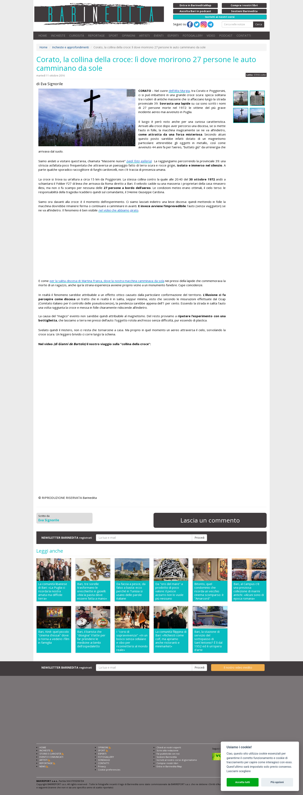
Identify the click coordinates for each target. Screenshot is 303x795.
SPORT (113, 35)
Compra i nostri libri (167, 763)
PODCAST (226, 35)
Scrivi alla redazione (167, 750)
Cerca (258, 24)
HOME (42, 35)
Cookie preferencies (109, 769)
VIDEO (211, 35)
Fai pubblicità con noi (168, 753)
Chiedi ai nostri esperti (169, 747)
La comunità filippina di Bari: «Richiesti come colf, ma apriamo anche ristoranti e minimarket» (170, 639)
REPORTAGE (96, 35)
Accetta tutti (242, 782)
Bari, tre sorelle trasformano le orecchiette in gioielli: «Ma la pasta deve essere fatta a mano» (92, 591)
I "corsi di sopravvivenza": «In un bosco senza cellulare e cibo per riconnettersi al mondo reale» (132, 641)
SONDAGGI (104, 759)
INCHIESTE (58, 35)
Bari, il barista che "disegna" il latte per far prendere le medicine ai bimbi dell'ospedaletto (91, 639)
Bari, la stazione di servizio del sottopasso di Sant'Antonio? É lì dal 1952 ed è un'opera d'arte (208, 641)
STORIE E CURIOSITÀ (50, 753)
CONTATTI (244, 35)
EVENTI (158, 35)
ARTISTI (144, 35)
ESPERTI (173, 35)
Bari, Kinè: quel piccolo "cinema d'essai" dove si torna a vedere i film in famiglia (53, 637)
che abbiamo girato (118, 210)
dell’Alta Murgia (179, 91)
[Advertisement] (132, 246)
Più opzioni (277, 782)
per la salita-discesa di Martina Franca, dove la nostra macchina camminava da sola (107, 281)
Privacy (102, 766)
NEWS (42, 766)
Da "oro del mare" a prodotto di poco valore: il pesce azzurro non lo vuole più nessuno (169, 591)
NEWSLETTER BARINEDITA (66, 538)
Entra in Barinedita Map (169, 766)
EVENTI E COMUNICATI (51, 756)
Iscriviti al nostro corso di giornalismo (177, 759)
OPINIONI (128, 35)
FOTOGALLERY (193, 35)
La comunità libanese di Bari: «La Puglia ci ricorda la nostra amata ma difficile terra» (52, 591)
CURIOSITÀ (76, 35)
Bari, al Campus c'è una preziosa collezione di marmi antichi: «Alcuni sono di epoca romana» (249, 591)
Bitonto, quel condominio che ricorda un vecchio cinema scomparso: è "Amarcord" (209, 591)
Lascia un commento (210, 520)
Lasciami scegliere (239, 771)
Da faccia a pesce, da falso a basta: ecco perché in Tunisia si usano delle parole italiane (130, 591)
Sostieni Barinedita (167, 756)
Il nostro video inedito (238, 667)
